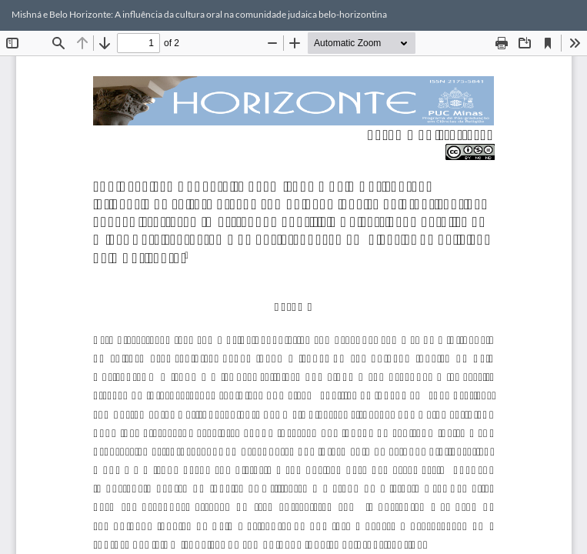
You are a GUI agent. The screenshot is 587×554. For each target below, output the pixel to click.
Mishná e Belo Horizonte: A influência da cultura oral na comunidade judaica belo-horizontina (199, 14)
